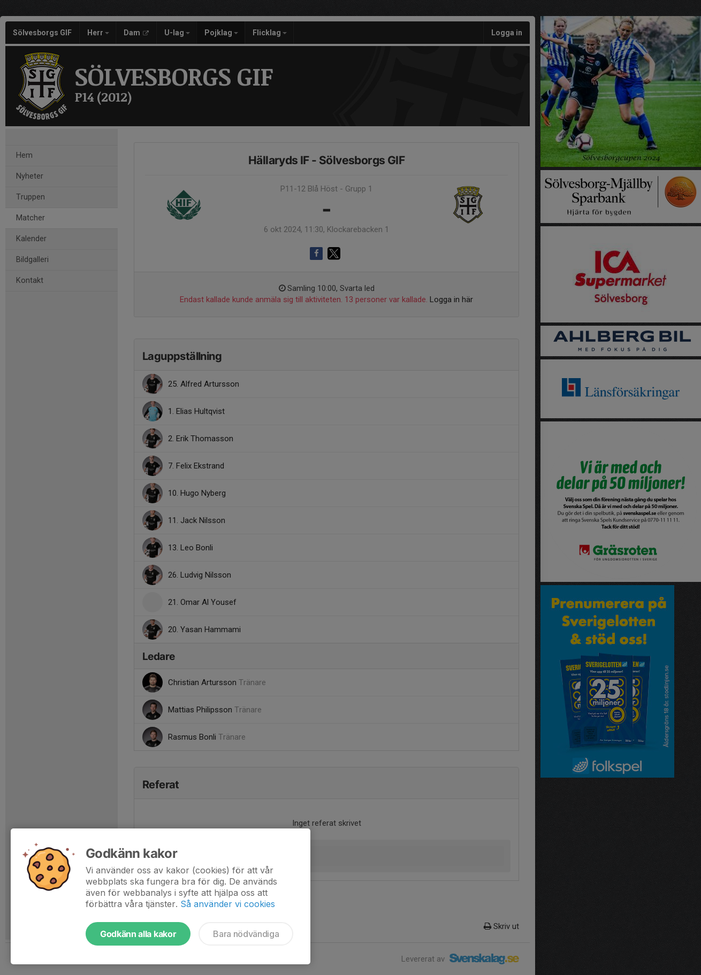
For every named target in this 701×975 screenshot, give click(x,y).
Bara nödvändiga (246, 933)
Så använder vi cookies (227, 904)
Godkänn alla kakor (138, 933)
